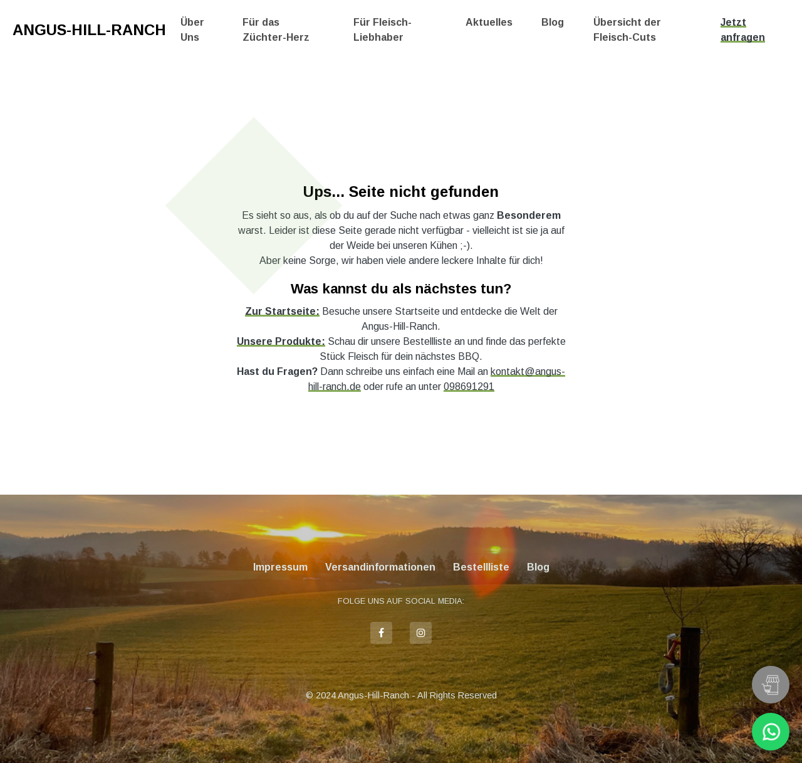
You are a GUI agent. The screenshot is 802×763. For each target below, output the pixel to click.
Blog (552, 22)
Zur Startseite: (282, 311)
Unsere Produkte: (281, 341)
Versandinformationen (380, 567)
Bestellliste (481, 567)
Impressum (280, 567)
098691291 (469, 386)
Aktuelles (489, 22)
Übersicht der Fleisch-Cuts (627, 30)
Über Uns (192, 30)
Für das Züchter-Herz (276, 30)
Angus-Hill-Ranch (89, 29)
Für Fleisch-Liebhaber (382, 30)
